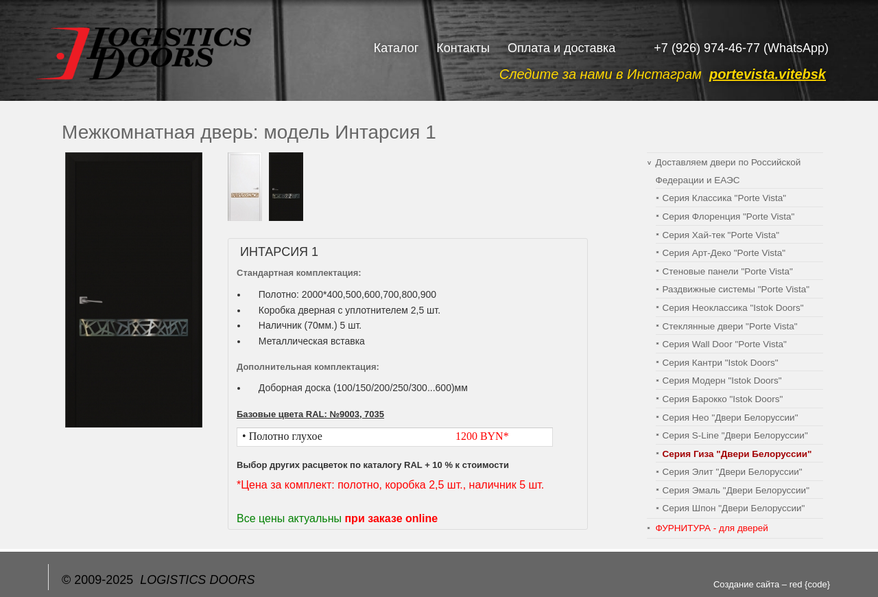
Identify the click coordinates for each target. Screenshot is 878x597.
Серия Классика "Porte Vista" (725, 198)
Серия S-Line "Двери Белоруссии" (735, 435)
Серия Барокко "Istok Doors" (723, 399)
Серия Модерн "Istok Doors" (722, 380)
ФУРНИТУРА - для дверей (712, 528)
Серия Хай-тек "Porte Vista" (721, 235)
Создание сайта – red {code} (771, 584)
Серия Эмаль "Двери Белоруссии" (736, 490)
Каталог (396, 48)
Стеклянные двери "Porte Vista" (730, 326)
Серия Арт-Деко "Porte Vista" (724, 253)
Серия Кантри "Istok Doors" (721, 363)
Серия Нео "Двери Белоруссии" (730, 417)
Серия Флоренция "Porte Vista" (729, 216)
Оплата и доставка (561, 48)
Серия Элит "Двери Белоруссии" (733, 472)
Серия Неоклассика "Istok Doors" (733, 308)
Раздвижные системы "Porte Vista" (736, 289)
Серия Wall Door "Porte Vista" (725, 344)
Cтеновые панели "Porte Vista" (728, 271)
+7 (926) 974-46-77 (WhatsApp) (741, 48)
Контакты (463, 48)
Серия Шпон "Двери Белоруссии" (734, 508)
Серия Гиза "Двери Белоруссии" (737, 454)
